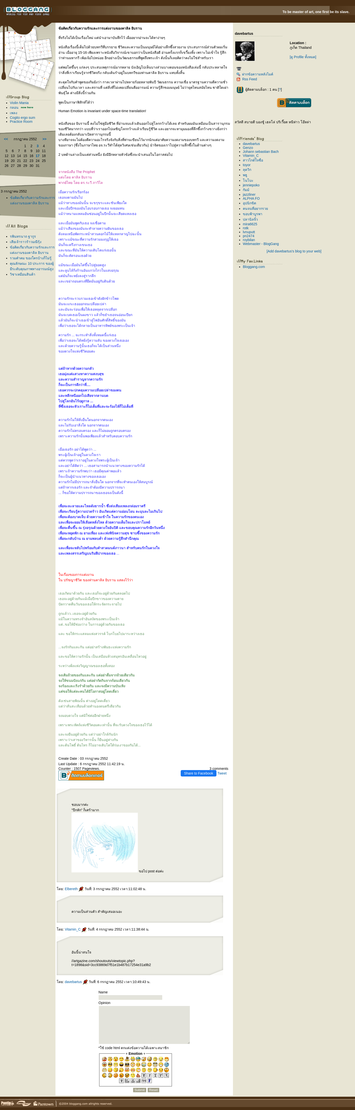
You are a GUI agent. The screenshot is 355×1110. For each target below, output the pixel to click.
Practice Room (21, 121)
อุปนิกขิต (249, 203)
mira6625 (250, 224)
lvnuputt (249, 232)
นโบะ (248, 180)
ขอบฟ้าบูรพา (252, 214)
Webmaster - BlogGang (261, 244)
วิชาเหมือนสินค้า (22, 274)
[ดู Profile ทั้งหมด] (303, 57)
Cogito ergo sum (22, 118)
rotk (245, 228)
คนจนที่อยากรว (255, 209)
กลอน (14, 107)
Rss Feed (246, 79)
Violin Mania (19, 103)
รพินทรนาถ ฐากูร (23, 236)
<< (6, 139)
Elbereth (74, 889)
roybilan (249, 240)
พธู (245, 175)
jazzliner (249, 194)
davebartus (76, 982)
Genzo (248, 148)
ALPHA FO (251, 198)
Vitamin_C (76, 929)
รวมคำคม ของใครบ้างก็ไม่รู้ (31, 258)
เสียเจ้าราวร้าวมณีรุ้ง (25, 242)
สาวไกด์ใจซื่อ (253, 160)
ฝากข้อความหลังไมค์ (254, 74)
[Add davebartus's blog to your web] (293, 251)
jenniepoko (251, 185)
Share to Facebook (198, 773)
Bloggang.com (254, 267)
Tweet (222, 773)
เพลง (13, 113)
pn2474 (248, 236)
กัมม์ (246, 190)
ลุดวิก (247, 170)
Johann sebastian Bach (261, 152)
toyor (246, 165)
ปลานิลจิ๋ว (250, 219)
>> (44, 139)
